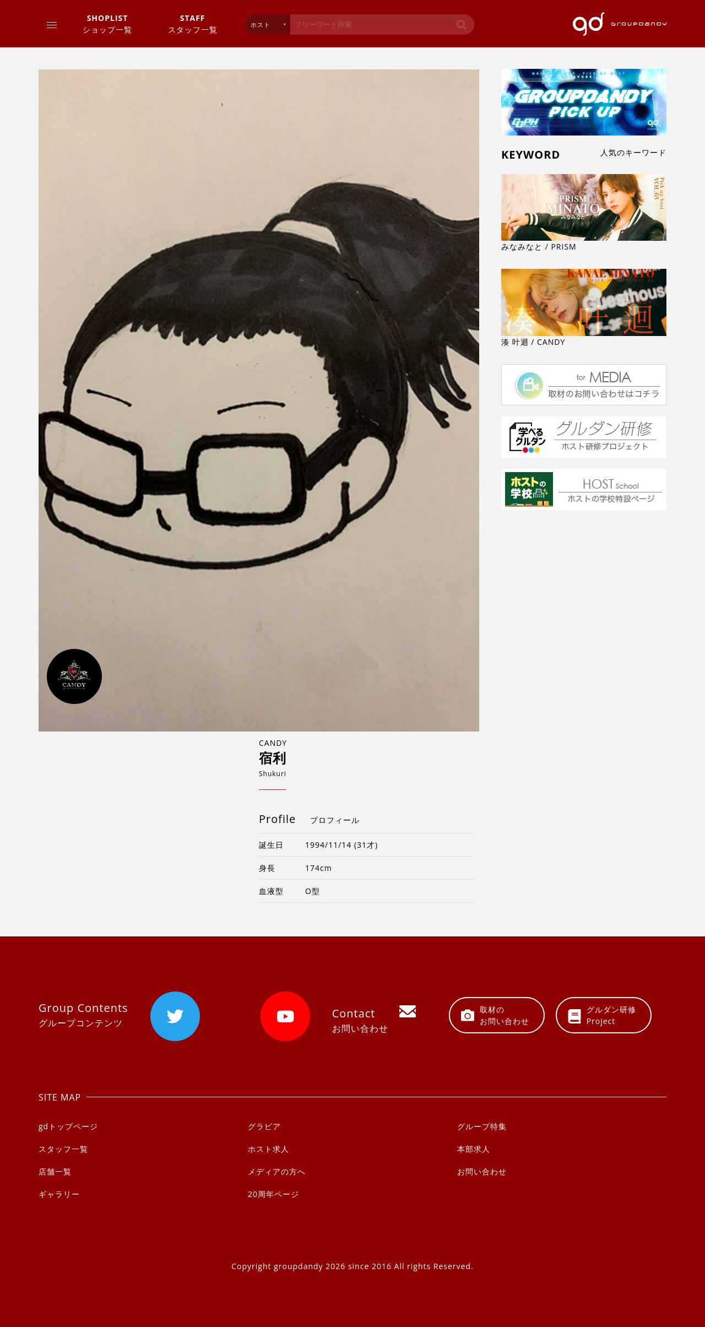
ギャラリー (59, 1194)
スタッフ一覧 (193, 23)
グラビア (264, 1126)
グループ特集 (482, 1126)
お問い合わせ (482, 1171)
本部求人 (473, 1149)
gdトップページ (68, 1126)
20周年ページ (273, 1194)
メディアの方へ (277, 1171)
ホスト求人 (268, 1149)
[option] (259, 400)
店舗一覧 (55, 1171)
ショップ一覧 (107, 23)
